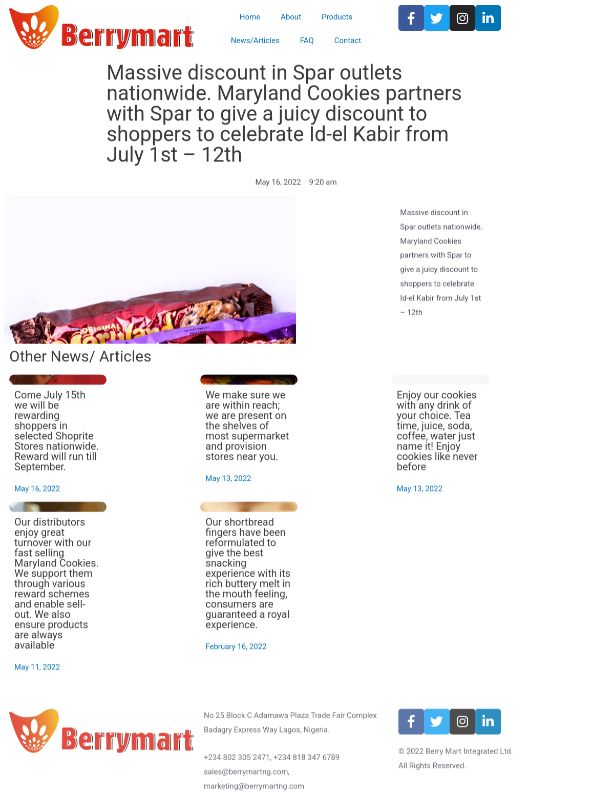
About (291, 17)
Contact (347, 40)
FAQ (307, 40)
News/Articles (255, 40)
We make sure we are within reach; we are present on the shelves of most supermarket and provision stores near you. (343, 446)
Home (250, 17)
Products (337, 17)
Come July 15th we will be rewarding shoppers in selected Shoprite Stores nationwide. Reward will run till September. (152, 451)
